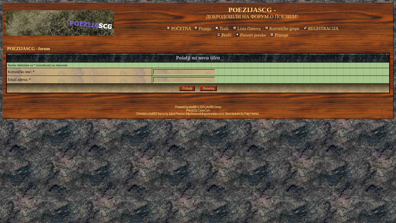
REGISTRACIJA (320, 28)
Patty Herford (251, 114)
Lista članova (246, 28)
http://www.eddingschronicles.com (204, 114)
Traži (222, 28)
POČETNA (178, 28)
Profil (224, 35)
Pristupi (279, 35)
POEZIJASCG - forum (28, 48)
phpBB (192, 107)
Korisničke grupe (282, 28)
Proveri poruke (250, 35)
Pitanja (202, 28)
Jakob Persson (177, 114)
